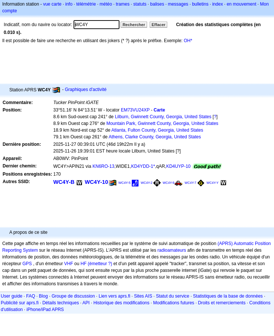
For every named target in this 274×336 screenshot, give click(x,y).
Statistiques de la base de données (228, 296)
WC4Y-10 (96, 182)
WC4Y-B (64, 182)
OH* (188, 40)
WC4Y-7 (190, 183)
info (68, 4)
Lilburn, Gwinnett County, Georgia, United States (163, 116)
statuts (139, 4)
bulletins (200, 4)
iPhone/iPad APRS (45, 309)
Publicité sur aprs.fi (19, 302)
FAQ (30, 296)
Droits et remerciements (221, 302)
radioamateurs (172, 250)
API (86, 302)
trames (123, 4)
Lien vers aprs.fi (114, 296)
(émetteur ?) (100, 263)
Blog (43, 296)
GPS (27, 263)
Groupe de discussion (73, 296)
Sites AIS (143, 296)
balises (157, 4)
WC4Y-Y (212, 183)
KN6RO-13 (104, 166)
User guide (11, 296)
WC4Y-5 (124, 183)
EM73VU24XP (135, 110)
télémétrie (86, 4)
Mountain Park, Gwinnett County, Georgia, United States (162, 123)
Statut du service (172, 296)
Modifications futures (173, 302)
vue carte (52, 4)
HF (84, 263)
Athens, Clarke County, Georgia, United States (155, 136)
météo (106, 4)
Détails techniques (60, 302)
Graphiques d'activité (86, 89)
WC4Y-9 (168, 183)
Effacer (158, 24)
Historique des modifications (121, 302)
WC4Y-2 (146, 183)
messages (178, 4)
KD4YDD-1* (143, 166)
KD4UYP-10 (178, 166)
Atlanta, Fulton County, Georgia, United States (157, 130)
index (217, 4)
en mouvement (241, 4)
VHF (68, 263)
